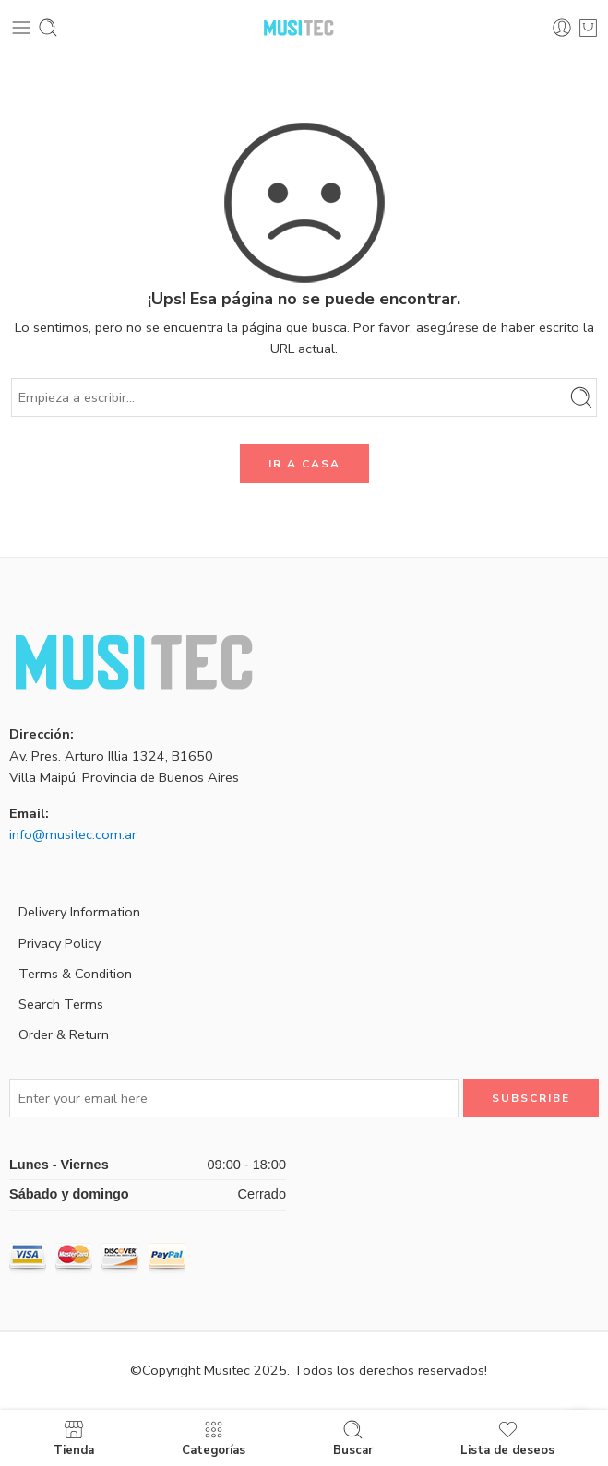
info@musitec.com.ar (73, 834)
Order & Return (63, 1034)
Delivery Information (79, 912)
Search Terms (60, 1004)
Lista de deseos (507, 1438)
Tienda (74, 1438)
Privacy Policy (59, 943)
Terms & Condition (75, 973)
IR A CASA (304, 463)
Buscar (353, 1438)
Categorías (213, 1438)
